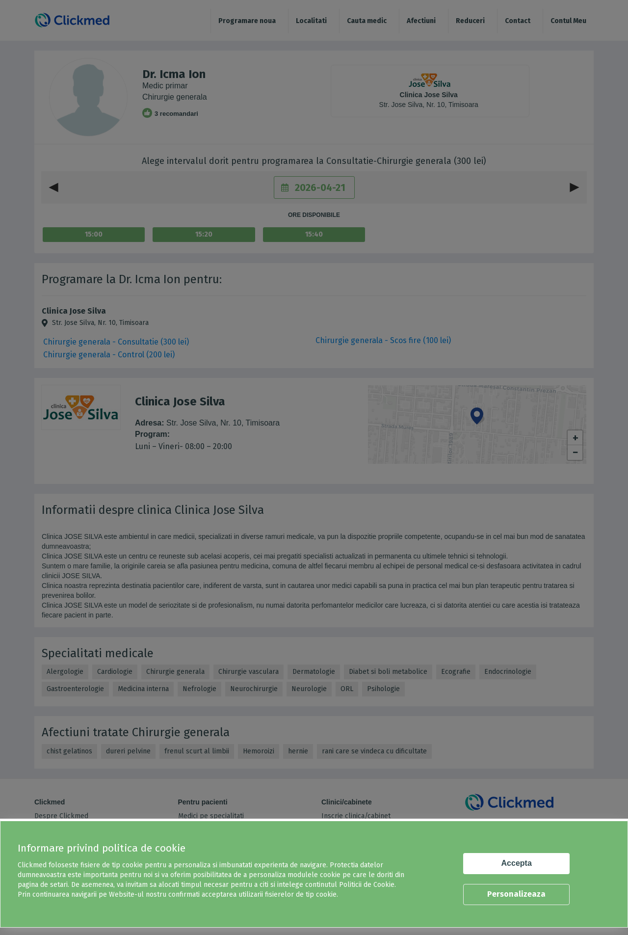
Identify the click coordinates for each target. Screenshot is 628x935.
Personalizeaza (516, 894)
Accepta (516, 863)
